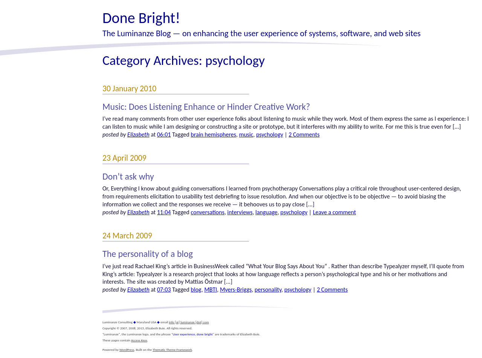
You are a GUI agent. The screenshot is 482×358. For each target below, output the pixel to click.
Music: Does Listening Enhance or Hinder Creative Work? (206, 106)
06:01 (164, 134)
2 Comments (304, 134)
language (266, 212)
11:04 (164, 212)
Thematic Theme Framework (172, 349)
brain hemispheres (213, 134)
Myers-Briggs (236, 289)
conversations (207, 212)
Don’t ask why (128, 176)
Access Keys (139, 340)
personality (268, 289)
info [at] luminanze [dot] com (189, 322)
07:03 (164, 289)
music (246, 134)
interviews (240, 212)
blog (196, 289)
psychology (269, 134)
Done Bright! (141, 18)
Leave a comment (334, 212)
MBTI (210, 289)
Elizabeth (138, 134)
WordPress (126, 349)
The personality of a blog (147, 253)
